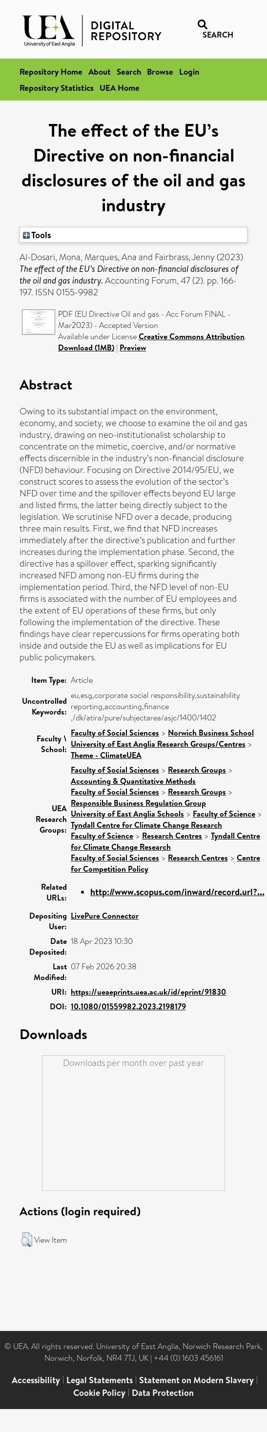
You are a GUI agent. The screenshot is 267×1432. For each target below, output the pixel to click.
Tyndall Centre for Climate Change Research (146, 824)
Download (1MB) (86, 347)
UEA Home (120, 87)
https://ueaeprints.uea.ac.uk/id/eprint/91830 (148, 991)
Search (129, 71)
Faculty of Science (224, 813)
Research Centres (172, 835)
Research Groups (197, 769)
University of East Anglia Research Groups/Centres (158, 743)
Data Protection (163, 1393)
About (99, 71)
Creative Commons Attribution (192, 336)
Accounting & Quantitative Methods (133, 781)
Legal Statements (99, 1380)
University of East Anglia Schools (127, 813)
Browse (160, 71)
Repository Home (51, 71)
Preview (133, 347)
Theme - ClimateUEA (106, 755)
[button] (26, 1239)
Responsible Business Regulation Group (138, 803)
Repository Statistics (57, 87)
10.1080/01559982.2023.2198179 (128, 1006)
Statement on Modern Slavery (196, 1380)
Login (189, 71)
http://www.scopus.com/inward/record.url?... (177, 892)
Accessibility (36, 1380)
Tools (37, 234)
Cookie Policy (99, 1393)
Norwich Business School (211, 732)
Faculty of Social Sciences (115, 732)
